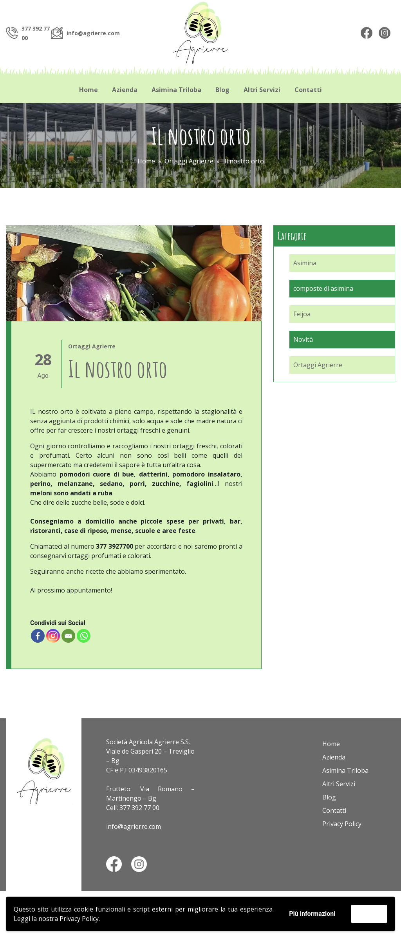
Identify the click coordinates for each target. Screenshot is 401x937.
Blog (222, 89)
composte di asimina (323, 288)
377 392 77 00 (139, 807)
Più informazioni (312, 913)
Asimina (304, 263)
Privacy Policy (79, 918)
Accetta (369, 913)
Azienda (124, 89)
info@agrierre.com (93, 33)
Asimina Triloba (176, 89)
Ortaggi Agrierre (188, 161)
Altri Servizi (262, 89)
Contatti (308, 89)
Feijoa (302, 314)
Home (88, 89)
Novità (303, 339)
